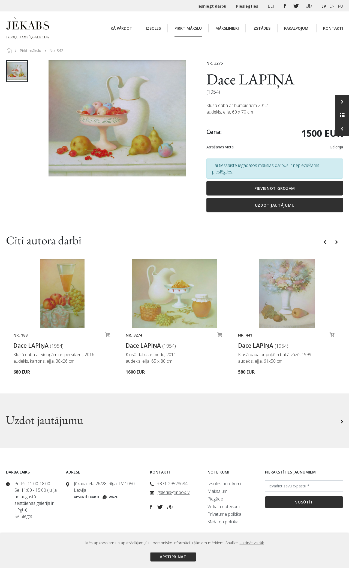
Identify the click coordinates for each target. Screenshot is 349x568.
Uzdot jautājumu (275, 205)
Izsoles (153, 28)
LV (323, 6)
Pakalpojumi (296, 28)
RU (340, 6)
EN (332, 6)
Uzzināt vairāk (252, 542)
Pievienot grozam (274, 188)
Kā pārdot (121, 28)
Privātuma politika (224, 514)
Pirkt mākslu (188, 28)
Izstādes (261, 28)
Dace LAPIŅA (250, 79)
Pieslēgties (247, 6)
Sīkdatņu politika (222, 522)
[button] (325, 242)
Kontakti (333, 28)
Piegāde (215, 499)
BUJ (271, 6)
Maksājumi (217, 491)
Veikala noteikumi (223, 506)
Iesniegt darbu (212, 6)
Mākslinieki (227, 28)
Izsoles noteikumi (224, 484)
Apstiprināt (173, 556)
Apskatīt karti (86, 497)
